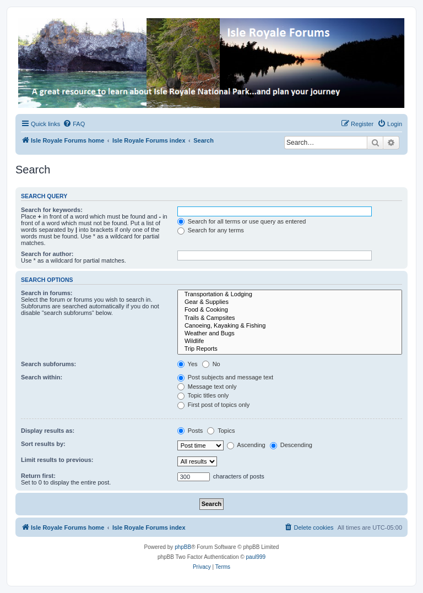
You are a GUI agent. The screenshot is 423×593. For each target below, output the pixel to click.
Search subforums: (48, 364)
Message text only (207, 386)
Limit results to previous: (57, 459)
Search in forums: (47, 293)
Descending (291, 445)
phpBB (183, 547)
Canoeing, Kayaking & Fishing (289, 326)
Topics (221, 430)
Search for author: (47, 254)
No (211, 364)
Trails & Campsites (289, 318)
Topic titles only (203, 395)
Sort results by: (43, 443)
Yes (187, 364)
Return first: (38, 475)
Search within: (41, 377)
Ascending (246, 445)
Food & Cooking (289, 310)
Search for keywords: (52, 209)
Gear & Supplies (289, 302)
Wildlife (289, 341)
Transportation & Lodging (289, 294)
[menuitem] (74, 123)
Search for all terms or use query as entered (241, 221)
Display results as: (47, 430)
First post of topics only (213, 404)
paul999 (256, 557)
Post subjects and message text (225, 377)
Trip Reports (289, 349)
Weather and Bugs (289, 334)
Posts (190, 430)
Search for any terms (210, 230)
